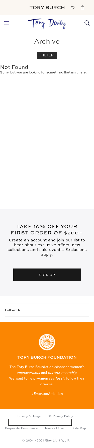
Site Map (79, 428)
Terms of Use (54, 428)
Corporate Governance (21, 428)
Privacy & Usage (29, 416)
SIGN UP (47, 275)
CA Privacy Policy (60, 416)
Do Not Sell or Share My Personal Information (40, 422)
